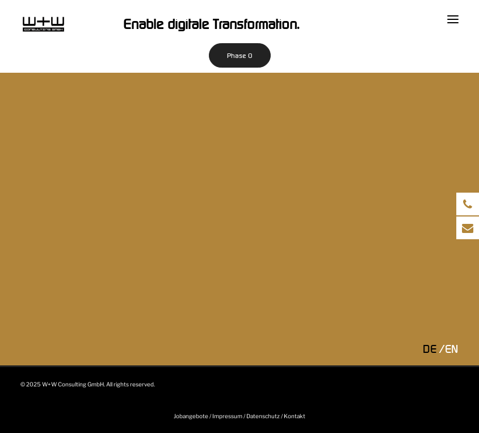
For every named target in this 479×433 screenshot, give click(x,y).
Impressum (227, 416)
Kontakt (294, 416)
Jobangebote (191, 416)
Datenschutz (263, 416)
